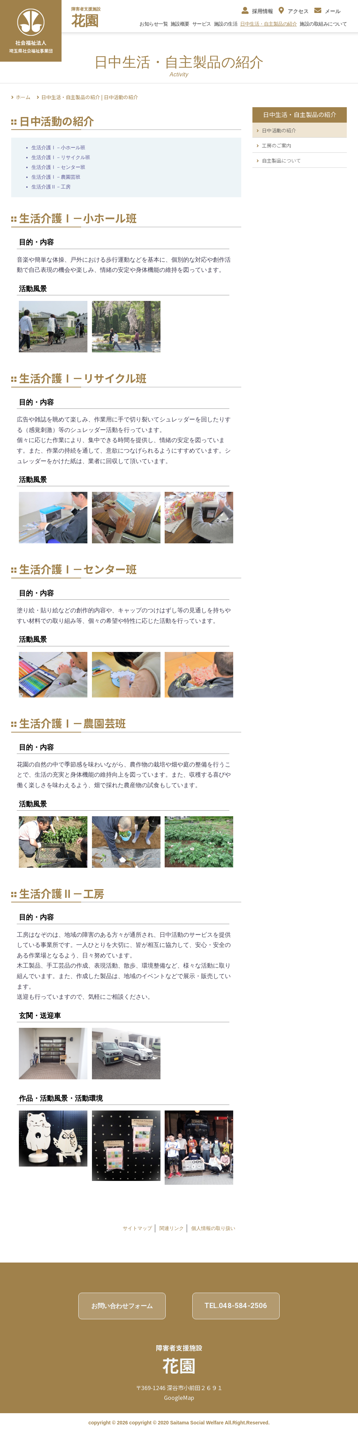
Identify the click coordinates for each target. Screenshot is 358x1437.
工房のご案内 (274, 145)
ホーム (23, 97)
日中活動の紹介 (276, 130)
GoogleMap (179, 1397)
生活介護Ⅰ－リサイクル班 (60, 157)
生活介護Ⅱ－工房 (51, 187)
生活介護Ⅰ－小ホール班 (58, 147)
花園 (85, 20)
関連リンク (171, 1228)
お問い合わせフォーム (122, 1305)
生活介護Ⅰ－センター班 (58, 167)
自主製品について (279, 160)
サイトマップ (137, 1228)
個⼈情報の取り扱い (213, 1228)
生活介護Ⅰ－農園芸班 (55, 177)
